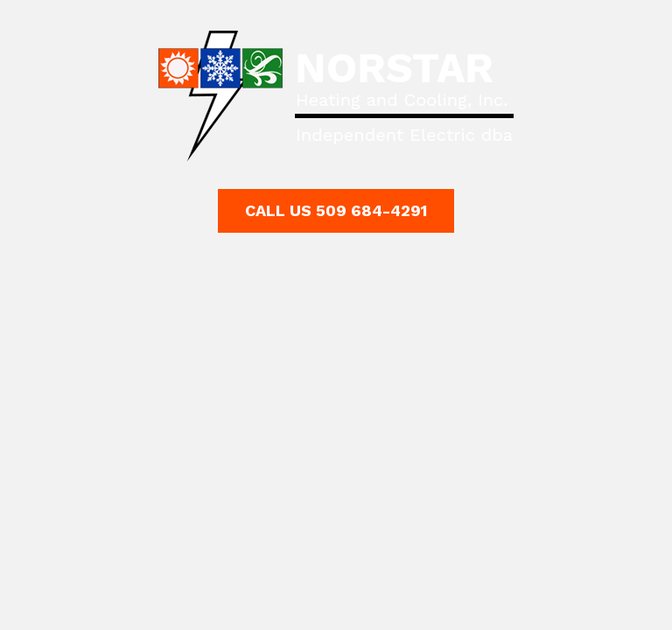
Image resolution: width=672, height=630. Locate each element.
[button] (336, 211)
